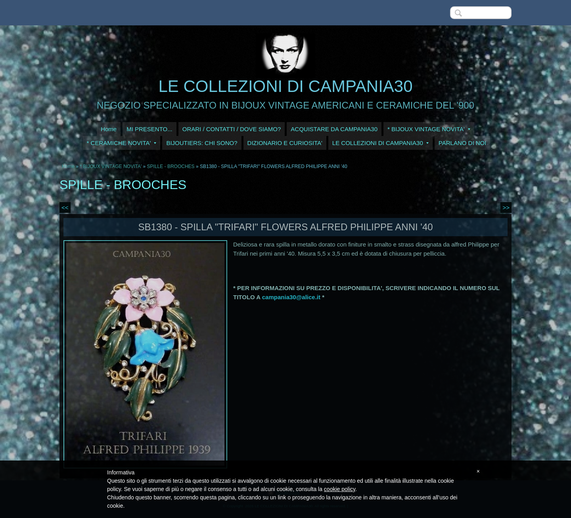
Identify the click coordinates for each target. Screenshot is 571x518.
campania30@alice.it (291, 297)
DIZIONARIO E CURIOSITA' (284, 143)
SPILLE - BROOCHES (171, 166)
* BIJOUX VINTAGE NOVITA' (428, 129)
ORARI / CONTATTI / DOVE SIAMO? (231, 129)
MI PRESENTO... (149, 129)
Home (109, 129)
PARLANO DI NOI (463, 143)
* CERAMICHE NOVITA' (122, 143)
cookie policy (339, 489)
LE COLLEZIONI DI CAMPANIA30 (285, 86)
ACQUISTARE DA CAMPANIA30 (334, 129)
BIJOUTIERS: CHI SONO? (201, 143)
